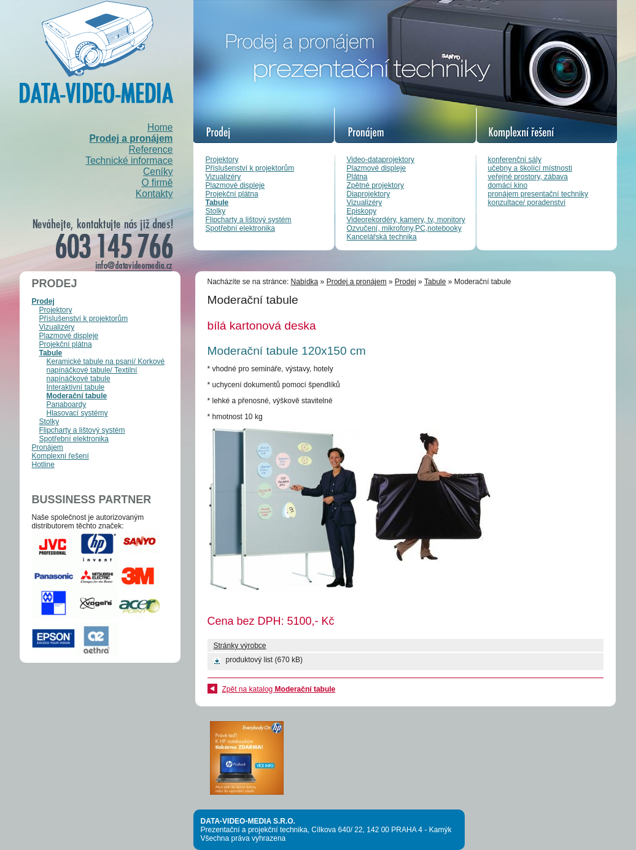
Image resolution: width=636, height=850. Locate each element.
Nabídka (305, 281)
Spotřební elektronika (240, 228)
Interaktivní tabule (76, 387)
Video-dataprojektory (381, 159)
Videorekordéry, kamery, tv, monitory (406, 219)
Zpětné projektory (375, 185)
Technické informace (129, 160)
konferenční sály (514, 159)
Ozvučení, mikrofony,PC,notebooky (404, 228)
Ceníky (158, 171)
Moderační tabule (77, 396)
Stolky (216, 211)
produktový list (249, 659)
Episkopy (362, 211)
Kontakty (154, 193)
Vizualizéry (223, 176)
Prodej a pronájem (131, 138)
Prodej (43, 301)
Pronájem (47, 447)
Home (160, 127)
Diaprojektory (368, 194)
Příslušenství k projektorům (250, 168)
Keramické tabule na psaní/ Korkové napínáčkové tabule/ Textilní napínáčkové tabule (106, 370)
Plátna (357, 176)
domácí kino (508, 185)
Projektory (222, 159)
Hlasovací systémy (77, 413)
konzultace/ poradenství (527, 202)
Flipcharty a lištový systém (249, 219)
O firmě (157, 182)
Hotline (43, 464)
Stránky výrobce (240, 645)
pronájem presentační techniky (538, 194)
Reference (151, 149)
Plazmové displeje (235, 185)
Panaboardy (67, 404)
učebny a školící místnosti (530, 168)
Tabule (217, 202)
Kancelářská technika (382, 237)
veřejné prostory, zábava (528, 176)
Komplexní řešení (60, 456)
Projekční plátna (232, 194)
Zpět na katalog (279, 689)
